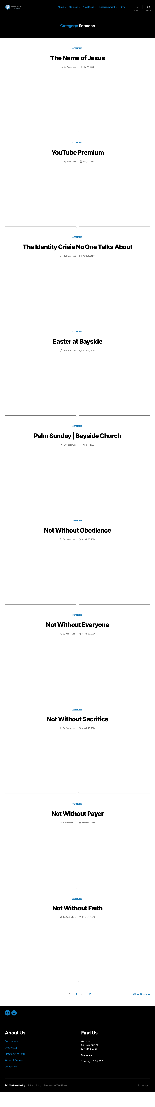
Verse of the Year (15, 1075)
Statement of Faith (16, 1068)
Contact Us (11, 1081)
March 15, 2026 (89, 743)
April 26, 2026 (88, 269)
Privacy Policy (36, 1100)
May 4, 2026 (88, 166)
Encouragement (107, 8)
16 (88, 1009)
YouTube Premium (77, 156)
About (61, 8)
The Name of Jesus (77, 61)
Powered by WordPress (57, 1100)
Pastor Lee (71, 71)
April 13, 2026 (88, 364)
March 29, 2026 (89, 553)
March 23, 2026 (89, 648)
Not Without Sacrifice (77, 733)
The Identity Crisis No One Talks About (77, 255)
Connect (73, 8)
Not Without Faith (77, 923)
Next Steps (88, 8)
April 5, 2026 (89, 459)
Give (122, 8)
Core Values (12, 1056)
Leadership (12, 1062)
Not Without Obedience (77, 544)
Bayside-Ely (19, 1100)
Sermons (77, 52)
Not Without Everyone (77, 638)
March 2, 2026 (88, 932)
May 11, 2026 (89, 71)
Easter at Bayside (77, 354)
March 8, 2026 (88, 838)
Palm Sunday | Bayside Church (77, 449)
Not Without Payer (77, 828)
